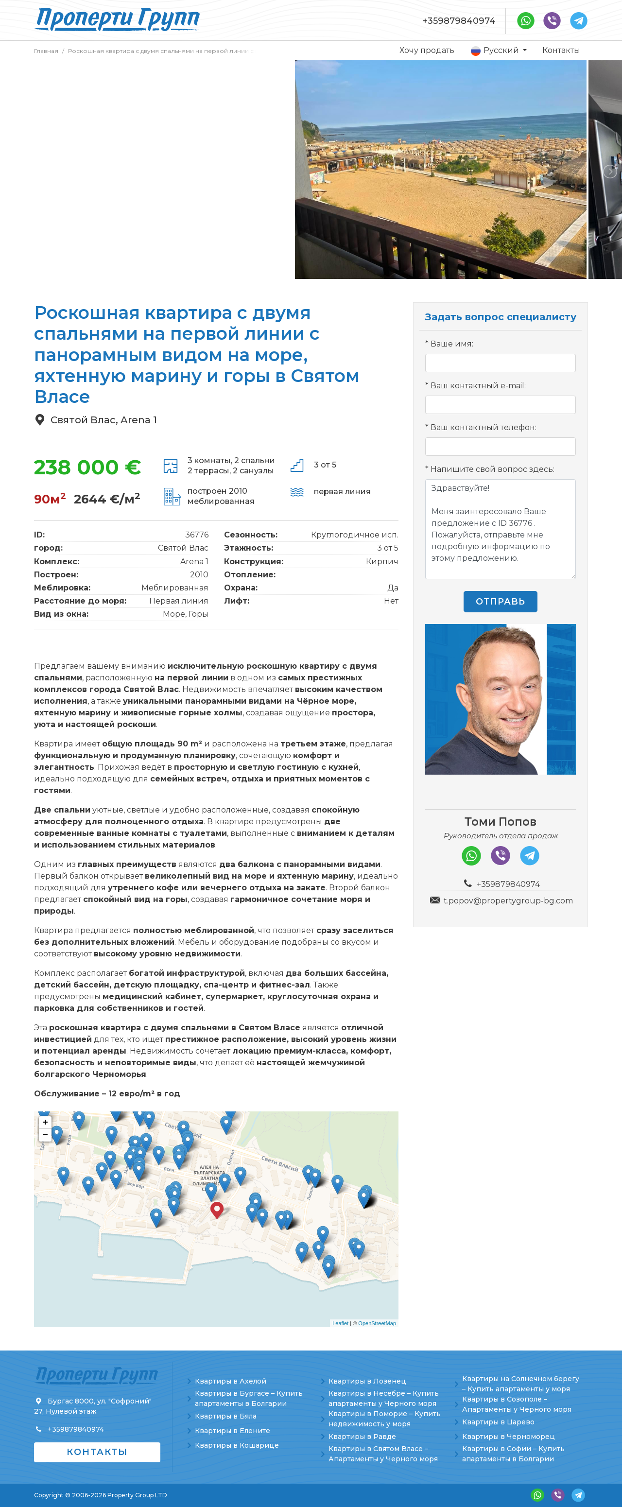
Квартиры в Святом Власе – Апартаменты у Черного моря (383, 1453)
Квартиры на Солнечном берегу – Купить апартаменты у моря (520, 1383)
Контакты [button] (97, 1452)
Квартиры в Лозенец (367, 1381)
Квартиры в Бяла (226, 1416)
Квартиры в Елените (232, 1430)
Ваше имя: (452, 343)
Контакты (561, 50)
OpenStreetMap (377, 1323)
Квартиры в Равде (362, 1436)
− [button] (45, 1135)
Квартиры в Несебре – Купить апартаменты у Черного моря (383, 1398)
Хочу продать (426, 50)
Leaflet (340, 1323)
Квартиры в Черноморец (508, 1436)
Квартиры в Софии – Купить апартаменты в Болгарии (513, 1453)
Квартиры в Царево (498, 1422)
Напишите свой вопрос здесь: (492, 469)
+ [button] (45, 1122)
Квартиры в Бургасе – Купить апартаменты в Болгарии (249, 1398)
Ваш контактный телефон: (483, 427)
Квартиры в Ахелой (230, 1381)
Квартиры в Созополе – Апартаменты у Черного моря (516, 1404)
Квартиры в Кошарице (237, 1445)
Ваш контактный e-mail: (478, 385)
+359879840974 (459, 21)
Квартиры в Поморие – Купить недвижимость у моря (384, 1418)
